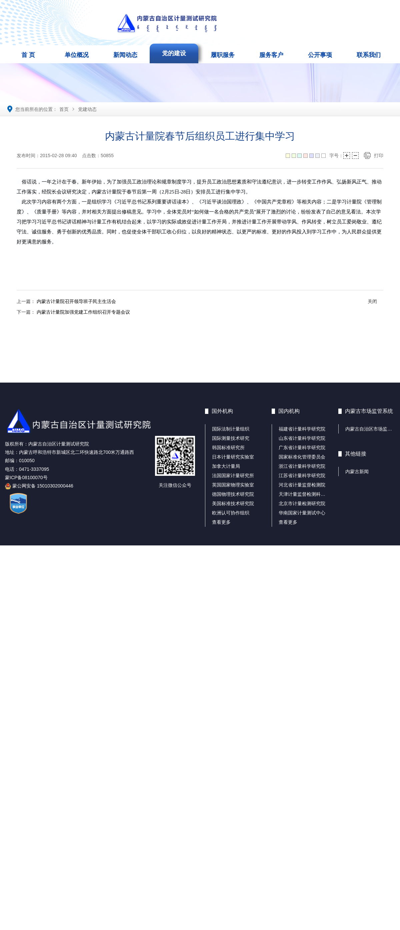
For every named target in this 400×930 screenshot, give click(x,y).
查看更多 (221, 522)
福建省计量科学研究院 (302, 429)
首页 (64, 109)
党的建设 (174, 53)
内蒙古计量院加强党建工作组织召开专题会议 (83, 312)
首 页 (28, 55)
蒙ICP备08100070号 (26, 477)
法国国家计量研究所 (233, 475)
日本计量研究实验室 (233, 457)
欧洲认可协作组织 (230, 512)
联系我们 (369, 55)
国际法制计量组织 (230, 429)
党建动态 (87, 109)
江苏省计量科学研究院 (302, 475)
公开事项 (320, 55)
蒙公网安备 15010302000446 (39, 485)
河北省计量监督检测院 (302, 484)
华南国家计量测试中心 (302, 512)
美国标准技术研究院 (233, 503)
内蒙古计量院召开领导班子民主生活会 (76, 301)
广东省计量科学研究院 (302, 447)
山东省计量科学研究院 (302, 438)
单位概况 (77, 55)
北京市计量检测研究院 (302, 503)
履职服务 (223, 55)
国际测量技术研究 (230, 438)
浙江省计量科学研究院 (302, 466)
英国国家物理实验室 (233, 484)
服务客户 (271, 55)
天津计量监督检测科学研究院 (309, 494)
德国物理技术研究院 (233, 494)
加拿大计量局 (226, 466)
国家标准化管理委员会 (302, 457)
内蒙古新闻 (357, 471)
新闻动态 (125, 55)
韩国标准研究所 (228, 447)
